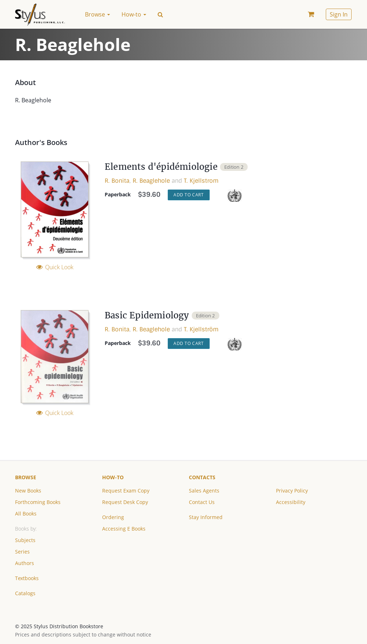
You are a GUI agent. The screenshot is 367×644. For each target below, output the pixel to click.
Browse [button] (97, 14)
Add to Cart (188, 195)
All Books (26, 513)
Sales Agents (204, 490)
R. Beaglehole (151, 181)
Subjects (25, 540)
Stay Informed (206, 517)
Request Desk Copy (125, 502)
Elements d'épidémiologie (161, 166)
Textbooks (27, 578)
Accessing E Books (124, 528)
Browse (25, 477)
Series (22, 551)
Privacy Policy (292, 490)
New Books (28, 490)
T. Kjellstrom (201, 181)
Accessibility (290, 502)
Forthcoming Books (38, 502)
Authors (24, 563)
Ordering (113, 517)
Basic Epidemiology (147, 315)
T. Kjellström (201, 329)
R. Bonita (117, 181)
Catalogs (25, 593)
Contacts (202, 477)
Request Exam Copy (125, 490)
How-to (113, 477)
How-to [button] (133, 14)
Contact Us (202, 502)
